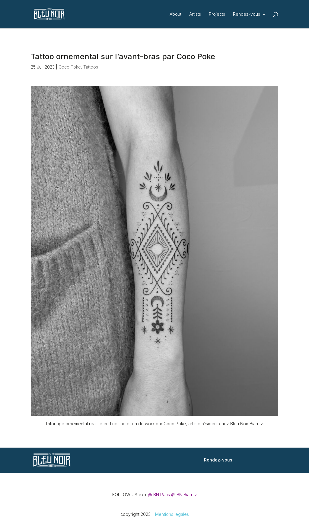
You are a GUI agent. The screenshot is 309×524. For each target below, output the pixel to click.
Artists (195, 14)
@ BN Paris (159, 494)
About (175, 14)
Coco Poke (70, 66)
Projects (217, 14)
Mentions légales (172, 514)
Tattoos (90, 66)
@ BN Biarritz (184, 494)
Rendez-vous (246, 14)
